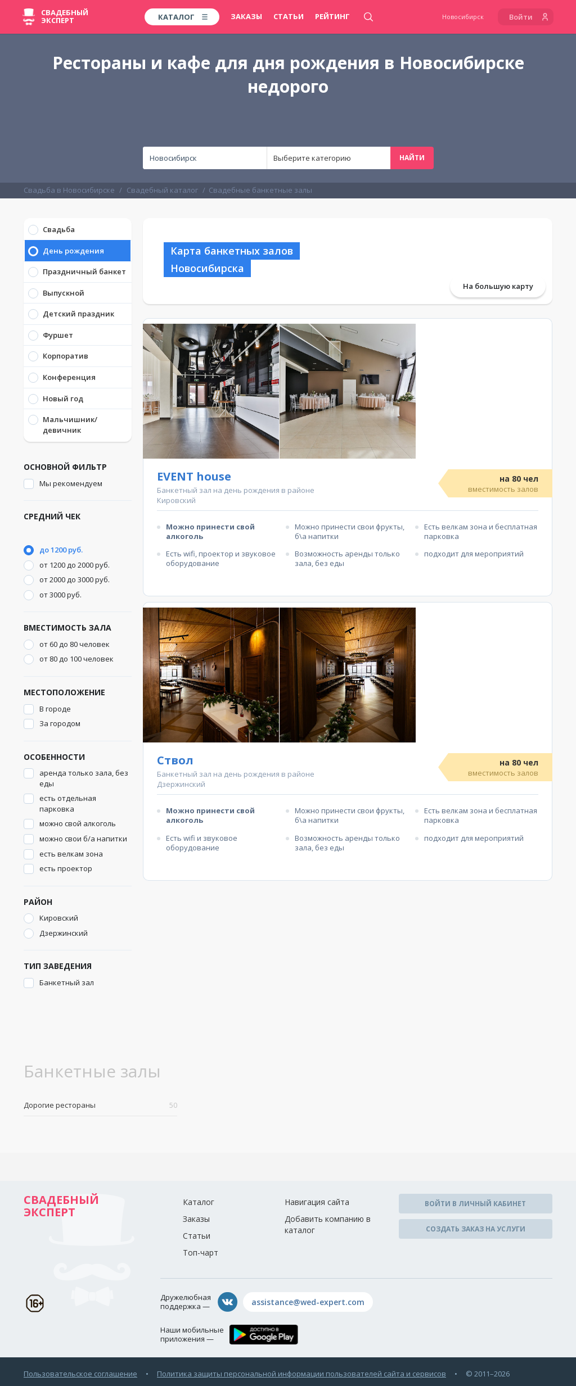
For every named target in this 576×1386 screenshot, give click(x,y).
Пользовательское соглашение (80, 1374)
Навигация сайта (317, 1202)
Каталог (198, 1202)
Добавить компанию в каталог (328, 1224)
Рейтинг (332, 16)
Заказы (246, 16)
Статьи (288, 16)
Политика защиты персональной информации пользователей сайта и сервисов (301, 1374)
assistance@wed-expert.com (307, 1302)
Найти (412, 157)
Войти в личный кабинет (475, 1203)
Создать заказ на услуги (475, 1229)
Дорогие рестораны (100, 1105)
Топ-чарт (200, 1252)
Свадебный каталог (162, 190)
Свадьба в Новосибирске (69, 190)
